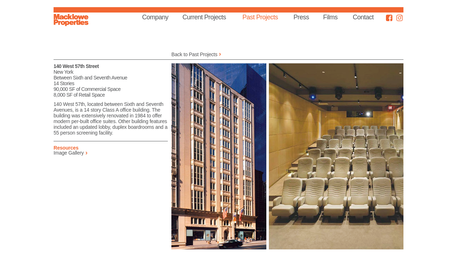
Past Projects (260, 17)
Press (301, 17)
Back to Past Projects (194, 54)
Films (330, 17)
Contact (363, 17)
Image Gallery (69, 153)
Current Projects (204, 17)
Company (155, 17)
